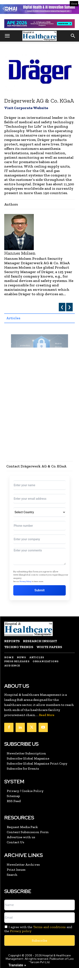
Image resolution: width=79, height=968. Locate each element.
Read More (46, 715)
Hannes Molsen (20, 253)
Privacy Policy (25, 581)
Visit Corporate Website (26, 108)
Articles (13, 318)
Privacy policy (20, 931)
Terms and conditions (49, 927)
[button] (7, 36)
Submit (40, 590)
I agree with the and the (38, 929)
